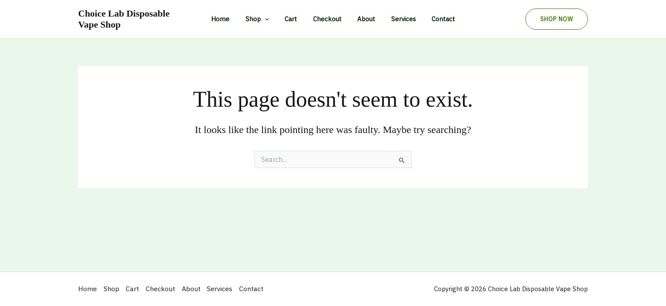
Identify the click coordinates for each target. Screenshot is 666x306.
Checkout (327, 19)
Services (397, 19)
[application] (271, 19)
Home (230, 19)
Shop (263, 19)
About (363, 19)
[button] (556, 19)
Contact (434, 19)
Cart (294, 19)
